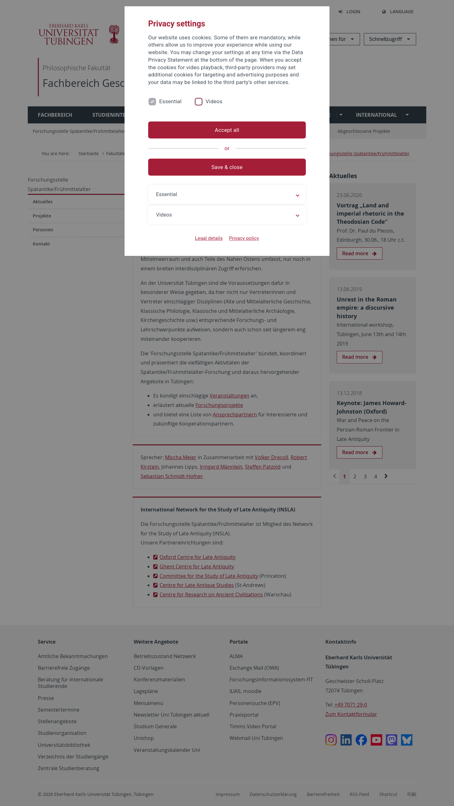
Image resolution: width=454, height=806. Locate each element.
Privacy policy (244, 238)
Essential (170, 101)
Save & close (227, 167)
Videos (214, 101)
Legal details (209, 238)
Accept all (227, 130)
